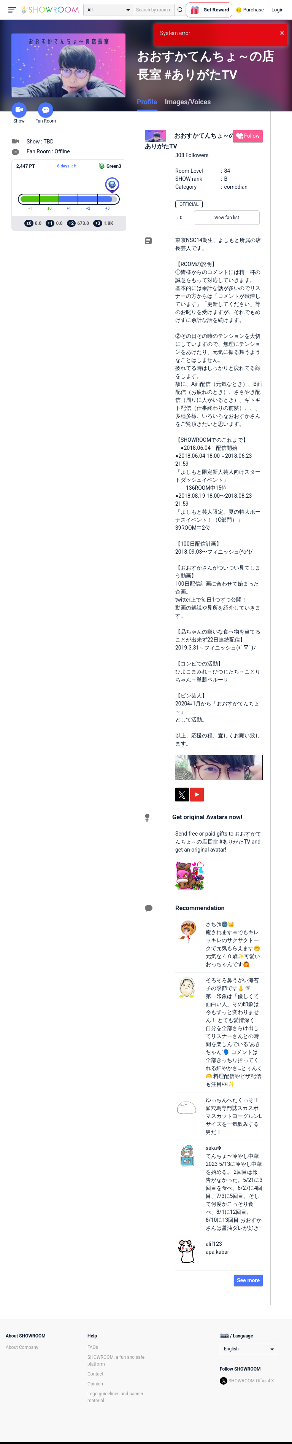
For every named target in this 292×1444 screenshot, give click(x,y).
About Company (22, 1347)
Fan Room (45, 113)
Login (277, 10)
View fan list (226, 217)
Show (19, 113)
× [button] (282, 32)
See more (248, 1280)
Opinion (95, 1384)
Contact (95, 1374)
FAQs (92, 1347)
